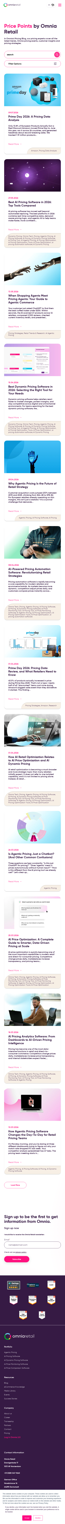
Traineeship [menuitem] (9, 1421)
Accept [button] (26, 1518)
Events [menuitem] (7, 1395)
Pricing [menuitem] (7, 1433)
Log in (7, 1437)
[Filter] (32, 63)
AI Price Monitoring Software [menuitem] (16, 1364)
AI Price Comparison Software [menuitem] (16, 1368)
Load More (15, 1185)
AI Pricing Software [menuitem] (12, 1356)
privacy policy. (21, 1252)
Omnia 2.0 (15, 1437)
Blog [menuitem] (6, 1383)
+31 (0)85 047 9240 (12, 1473)
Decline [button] (38, 1518)
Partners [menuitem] (7, 1425)
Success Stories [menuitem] (10, 1399)
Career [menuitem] (7, 1417)
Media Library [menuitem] (10, 1391)
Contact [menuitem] (7, 1429)
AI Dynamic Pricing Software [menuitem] (16, 1360)
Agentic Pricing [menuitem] (10, 1352)
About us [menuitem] (8, 1413)
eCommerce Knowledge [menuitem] (14, 1387)
